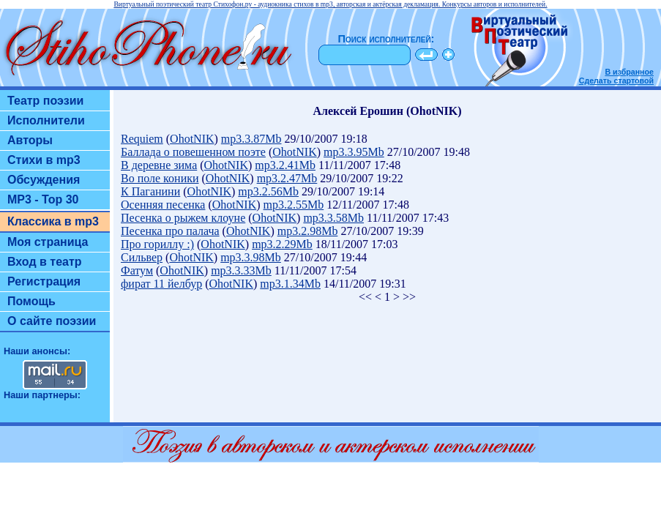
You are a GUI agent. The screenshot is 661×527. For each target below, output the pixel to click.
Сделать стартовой (616, 80)
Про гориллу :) (157, 244)
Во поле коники (160, 178)
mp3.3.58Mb (333, 218)
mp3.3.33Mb (241, 270)
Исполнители (46, 120)
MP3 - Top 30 (43, 199)
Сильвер (142, 257)
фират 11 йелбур (161, 283)
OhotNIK (192, 138)
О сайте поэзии (51, 321)
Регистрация (44, 281)
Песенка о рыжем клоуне (183, 218)
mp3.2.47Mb (287, 178)
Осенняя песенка (163, 204)
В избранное (629, 71)
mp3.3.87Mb (251, 138)
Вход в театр (44, 261)
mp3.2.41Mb (285, 165)
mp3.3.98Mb (250, 257)
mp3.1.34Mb (290, 283)
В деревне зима (159, 165)
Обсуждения (43, 179)
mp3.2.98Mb (307, 231)
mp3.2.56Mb (268, 191)
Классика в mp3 (53, 221)
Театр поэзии (45, 100)
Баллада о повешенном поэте (193, 152)
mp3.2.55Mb (294, 204)
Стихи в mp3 (44, 160)
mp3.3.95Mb (354, 152)
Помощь (31, 301)
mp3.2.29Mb (282, 244)
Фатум (137, 270)
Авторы (30, 140)
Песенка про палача (170, 231)
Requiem (142, 138)
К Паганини (150, 191)
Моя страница (48, 242)
